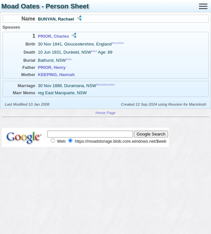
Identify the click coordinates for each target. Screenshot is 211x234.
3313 (114, 43)
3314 (121, 43)
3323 (105, 84)
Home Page (106, 112)
